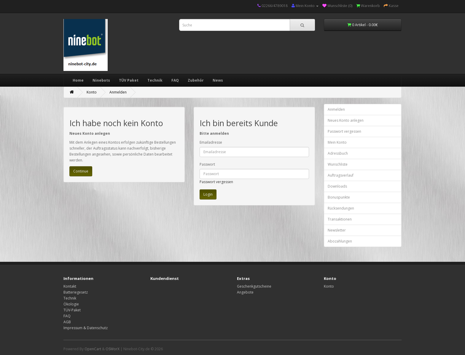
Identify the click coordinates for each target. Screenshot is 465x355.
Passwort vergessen (216, 181)
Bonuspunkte (339, 197)
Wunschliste (338, 164)
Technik (155, 80)
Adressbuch (338, 153)
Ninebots (101, 80)
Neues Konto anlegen (346, 120)
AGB (67, 321)
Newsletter (337, 230)
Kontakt (69, 286)
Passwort (207, 164)
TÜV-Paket (72, 310)
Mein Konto (337, 142)
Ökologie (71, 304)
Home (78, 80)
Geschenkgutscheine (254, 286)
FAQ (175, 80)
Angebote (245, 292)
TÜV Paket (128, 80)
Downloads (337, 186)
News (218, 80)
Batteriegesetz (75, 292)
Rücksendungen (341, 208)
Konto (92, 92)
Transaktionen (340, 219)
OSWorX (113, 348)
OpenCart (93, 348)
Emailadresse (211, 142)
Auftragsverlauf (340, 175)
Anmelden (118, 92)
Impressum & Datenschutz (85, 327)
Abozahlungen (340, 241)
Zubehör (196, 80)
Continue (80, 171)
